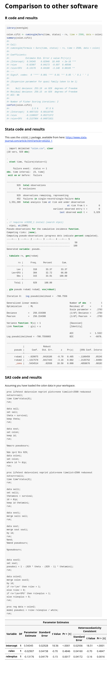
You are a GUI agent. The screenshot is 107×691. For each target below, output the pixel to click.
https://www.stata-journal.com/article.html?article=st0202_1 (46, 140)
